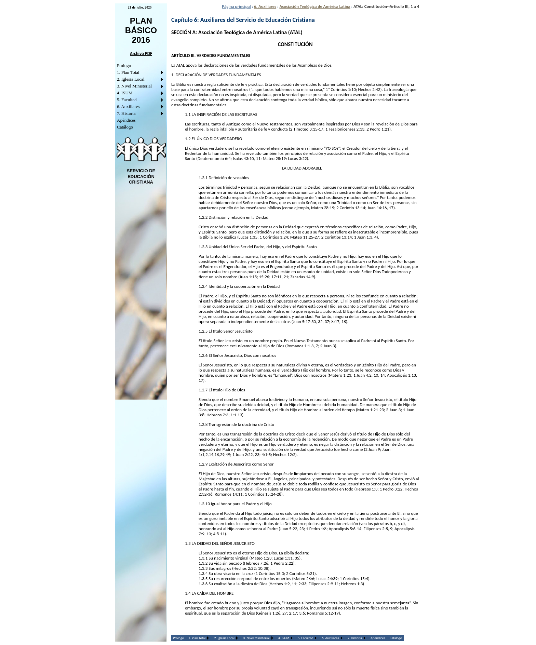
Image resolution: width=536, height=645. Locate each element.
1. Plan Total (128, 72)
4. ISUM (125, 92)
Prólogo (124, 65)
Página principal (236, 6)
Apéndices (126, 120)
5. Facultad (127, 99)
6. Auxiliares (128, 106)
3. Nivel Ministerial (134, 86)
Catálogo (125, 127)
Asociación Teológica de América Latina (314, 6)
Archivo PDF (141, 53)
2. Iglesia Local (131, 79)
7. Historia (126, 113)
